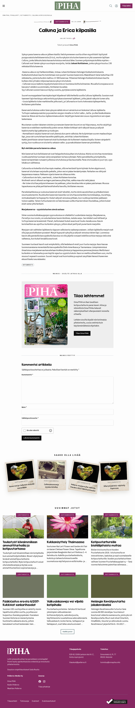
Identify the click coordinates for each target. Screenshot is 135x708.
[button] (5, 6)
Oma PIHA (73, 45)
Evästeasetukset (49, 701)
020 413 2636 (74, 654)
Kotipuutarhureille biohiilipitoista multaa (106, 543)
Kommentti (27, 374)
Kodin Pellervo (13, 685)
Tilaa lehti (126, 5)
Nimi (24, 407)
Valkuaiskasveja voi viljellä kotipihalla (65, 603)
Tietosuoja (24, 701)
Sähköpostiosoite (30, 418)
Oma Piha (6, 15)
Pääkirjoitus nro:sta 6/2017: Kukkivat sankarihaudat (21, 603)
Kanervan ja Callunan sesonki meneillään (21, 486)
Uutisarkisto (25, 15)
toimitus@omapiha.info (110, 662)
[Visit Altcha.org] (50, 430)
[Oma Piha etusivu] (67, 5)
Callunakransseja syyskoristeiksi (51, 485)
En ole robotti (33, 430)
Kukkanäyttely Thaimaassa (65, 542)
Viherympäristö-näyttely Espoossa (114, 487)
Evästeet (35, 701)
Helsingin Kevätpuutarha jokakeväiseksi (108, 603)
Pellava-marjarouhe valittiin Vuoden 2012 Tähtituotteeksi (83, 487)
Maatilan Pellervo (14, 688)
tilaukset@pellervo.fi (77, 662)
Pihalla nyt (14, 15)
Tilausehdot (12, 701)
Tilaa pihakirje (44, 687)
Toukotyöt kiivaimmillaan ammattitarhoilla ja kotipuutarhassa (20, 545)
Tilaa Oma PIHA (82, 333)
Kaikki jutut (67, 631)
